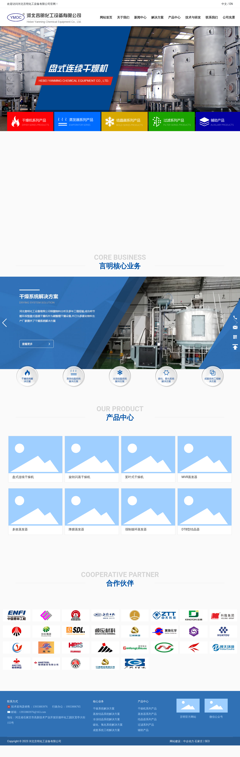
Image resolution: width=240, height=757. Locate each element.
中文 (224, 3)
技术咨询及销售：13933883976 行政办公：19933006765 (46, 706)
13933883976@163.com (32, 712)
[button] (4, 323)
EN (231, 3)
